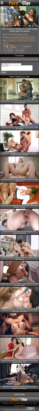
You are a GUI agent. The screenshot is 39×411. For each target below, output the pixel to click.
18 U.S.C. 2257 (31, 403)
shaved (33, 40)
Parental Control (19, 406)
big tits (20, 37)
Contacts (5, 403)
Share (9, 50)
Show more (19, 394)
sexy (9, 40)
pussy (5, 43)
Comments (26, 46)
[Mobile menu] (2, 2)
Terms (11, 403)
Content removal (19, 403)
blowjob (14, 37)
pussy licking (16, 40)
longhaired (25, 40)
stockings (31, 37)
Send (4, 72)
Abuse (21, 50)
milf (25, 37)
